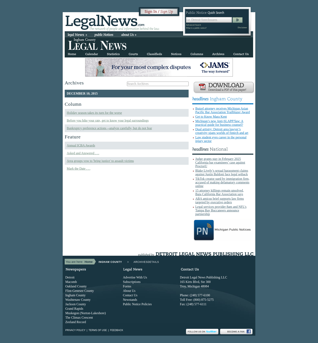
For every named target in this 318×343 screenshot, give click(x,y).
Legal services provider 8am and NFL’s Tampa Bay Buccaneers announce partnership (220, 210)
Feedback (116, 330)
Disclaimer (242, 27)
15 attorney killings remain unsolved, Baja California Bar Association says (219, 192)
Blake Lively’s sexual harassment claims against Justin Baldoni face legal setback (221, 172)
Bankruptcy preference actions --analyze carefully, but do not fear (109, 128)
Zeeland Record (75, 322)
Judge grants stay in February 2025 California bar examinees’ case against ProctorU (220, 162)
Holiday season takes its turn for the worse (94, 112)
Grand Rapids (74, 308)
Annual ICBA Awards (81, 145)
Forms (127, 286)
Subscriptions (132, 282)
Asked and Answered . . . (83, 153)
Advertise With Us (135, 277)
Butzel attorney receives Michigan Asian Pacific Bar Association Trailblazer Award (222, 110)
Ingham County (75, 295)
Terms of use (98, 330)
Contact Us (130, 295)
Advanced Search (193, 25)
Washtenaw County (77, 299)
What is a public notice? (196, 28)
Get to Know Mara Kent (211, 116)
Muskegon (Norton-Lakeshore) (85, 313)
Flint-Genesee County (79, 290)
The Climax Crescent (79, 317)
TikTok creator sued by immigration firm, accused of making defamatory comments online (222, 182)
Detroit (69, 277)
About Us (129, 290)
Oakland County (76, 286)
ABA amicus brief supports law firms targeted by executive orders (219, 200)
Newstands (130, 299)
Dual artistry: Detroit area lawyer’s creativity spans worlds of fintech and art (221, 131)
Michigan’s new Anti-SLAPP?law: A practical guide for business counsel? (219, 122)
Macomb (71, 282)
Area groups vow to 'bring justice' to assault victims (100, 161)
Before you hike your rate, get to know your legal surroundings (108, 120)
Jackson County (75, 304)
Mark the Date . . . (78, 168)
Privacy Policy (75, 330)
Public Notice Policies (137, 304)
